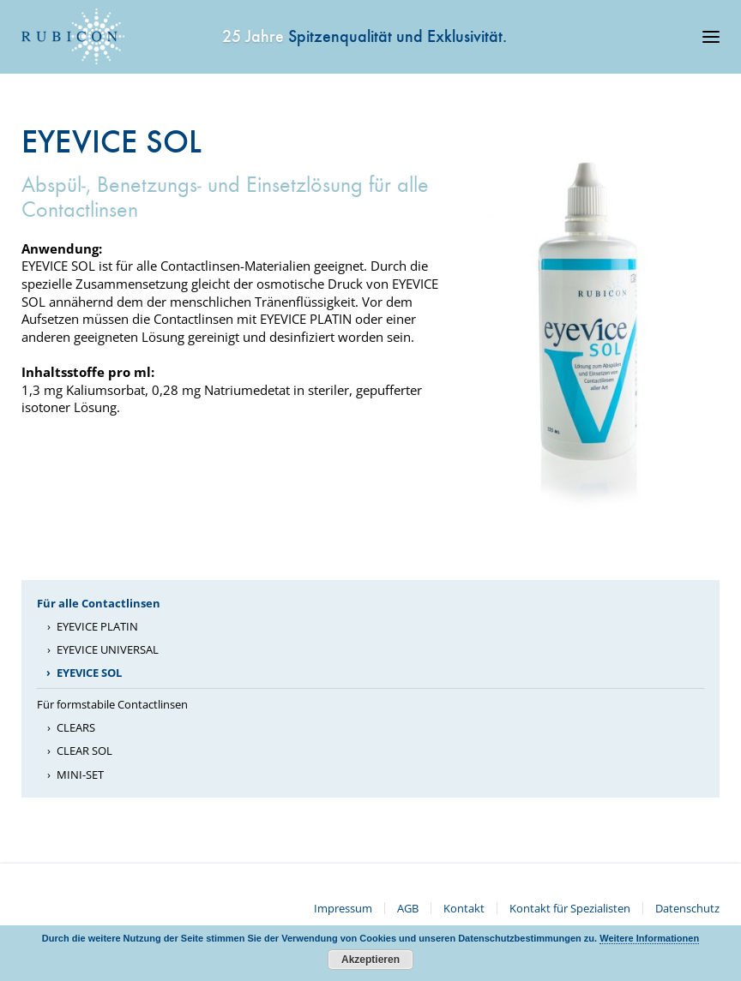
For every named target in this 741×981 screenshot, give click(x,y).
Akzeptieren (370, 960)
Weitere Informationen (649, 938)
